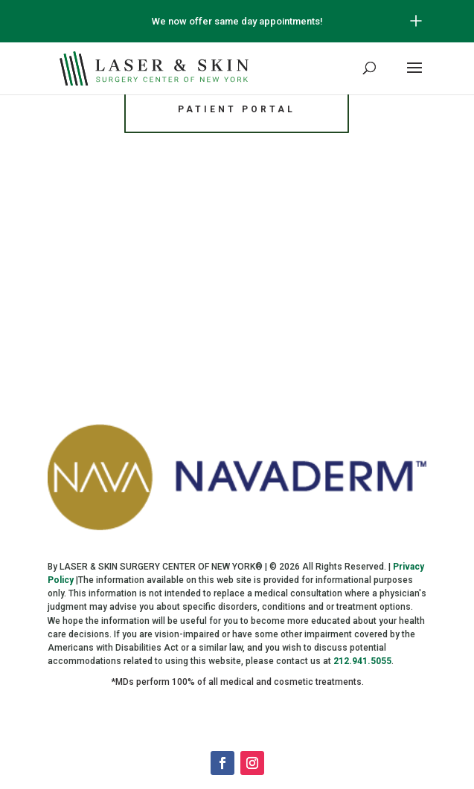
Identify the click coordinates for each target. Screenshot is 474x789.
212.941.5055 (362, 661)
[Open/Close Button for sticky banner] (416, 20)
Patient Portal (236, 109)
